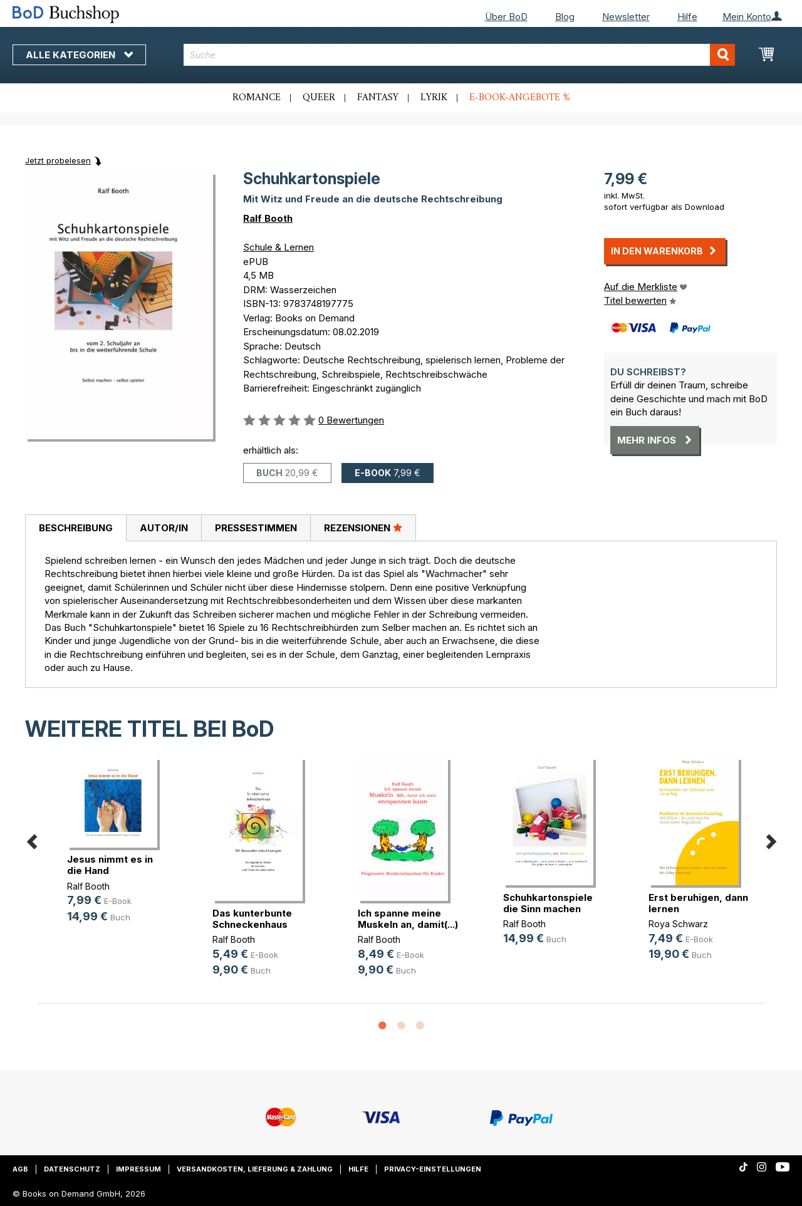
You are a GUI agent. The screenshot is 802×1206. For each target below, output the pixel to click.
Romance (256, 98)
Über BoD (506, 17)
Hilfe (687, 17)
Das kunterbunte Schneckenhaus (252, 918)
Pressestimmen (256, 528)
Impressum (138, 1169)
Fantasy (377, 98)
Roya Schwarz (678, 923)
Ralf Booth (268, 218)
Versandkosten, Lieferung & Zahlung (255, 1169)
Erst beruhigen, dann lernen (698, 903)
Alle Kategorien (79, 55)
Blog (565, 17)
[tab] (75, 528)
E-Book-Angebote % (519, 98)
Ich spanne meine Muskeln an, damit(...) (408, 918)
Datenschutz (72, 1169)
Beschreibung (76, 528)
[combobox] (459, 55)
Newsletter (626, 17)
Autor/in (164, 528)
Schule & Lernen (278, 247)
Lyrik (433, 98)
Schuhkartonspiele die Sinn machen (548, 903)
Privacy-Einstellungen (432, 1169)
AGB (20, 1169)
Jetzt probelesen (58, 160)
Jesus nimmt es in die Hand (110, 864)
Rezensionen (363, 527)
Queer (319, 98)
